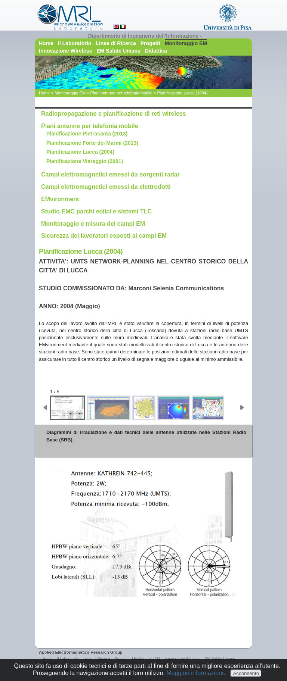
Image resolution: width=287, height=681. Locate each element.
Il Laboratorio (74, 43)
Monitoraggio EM (186, 43)
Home (46, 43)
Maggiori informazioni (194, 673)
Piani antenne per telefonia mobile (121, 93)
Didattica (156, 51)
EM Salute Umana (118, 51)
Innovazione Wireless (65, 51)
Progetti (150, 43)
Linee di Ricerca (116, 43)
